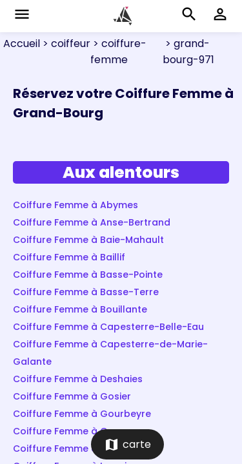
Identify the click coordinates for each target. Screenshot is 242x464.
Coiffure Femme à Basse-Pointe (88, 274)
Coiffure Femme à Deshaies (78, 378)
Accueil (21, 43)
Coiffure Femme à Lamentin (78, 448)
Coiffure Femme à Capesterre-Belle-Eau (108, 326)
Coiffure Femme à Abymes (75, 204)
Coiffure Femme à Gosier (72, 396)
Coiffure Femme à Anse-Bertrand (91, 222)
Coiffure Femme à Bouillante (80, 309)
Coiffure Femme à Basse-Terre (86, 291)
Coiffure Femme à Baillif (69, 257)
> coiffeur (65, 43)
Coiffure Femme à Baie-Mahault (88, 239)
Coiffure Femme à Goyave (75, 431)
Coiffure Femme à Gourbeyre (82, 413)
